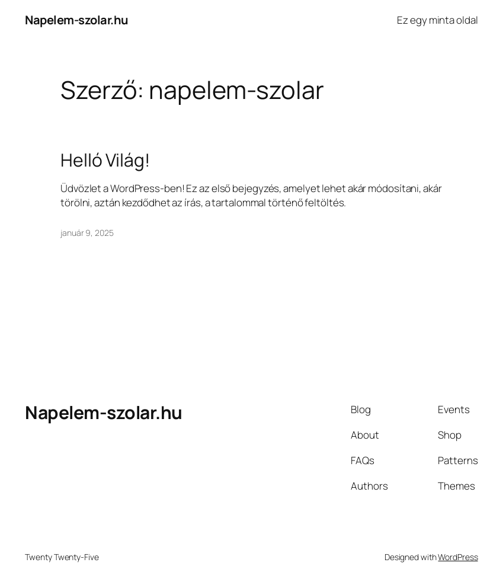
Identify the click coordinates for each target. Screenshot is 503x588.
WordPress (458, 557)
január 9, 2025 (87, 232)
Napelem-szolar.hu (77, 20)
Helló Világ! (105, 160)
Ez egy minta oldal (437, 20)
